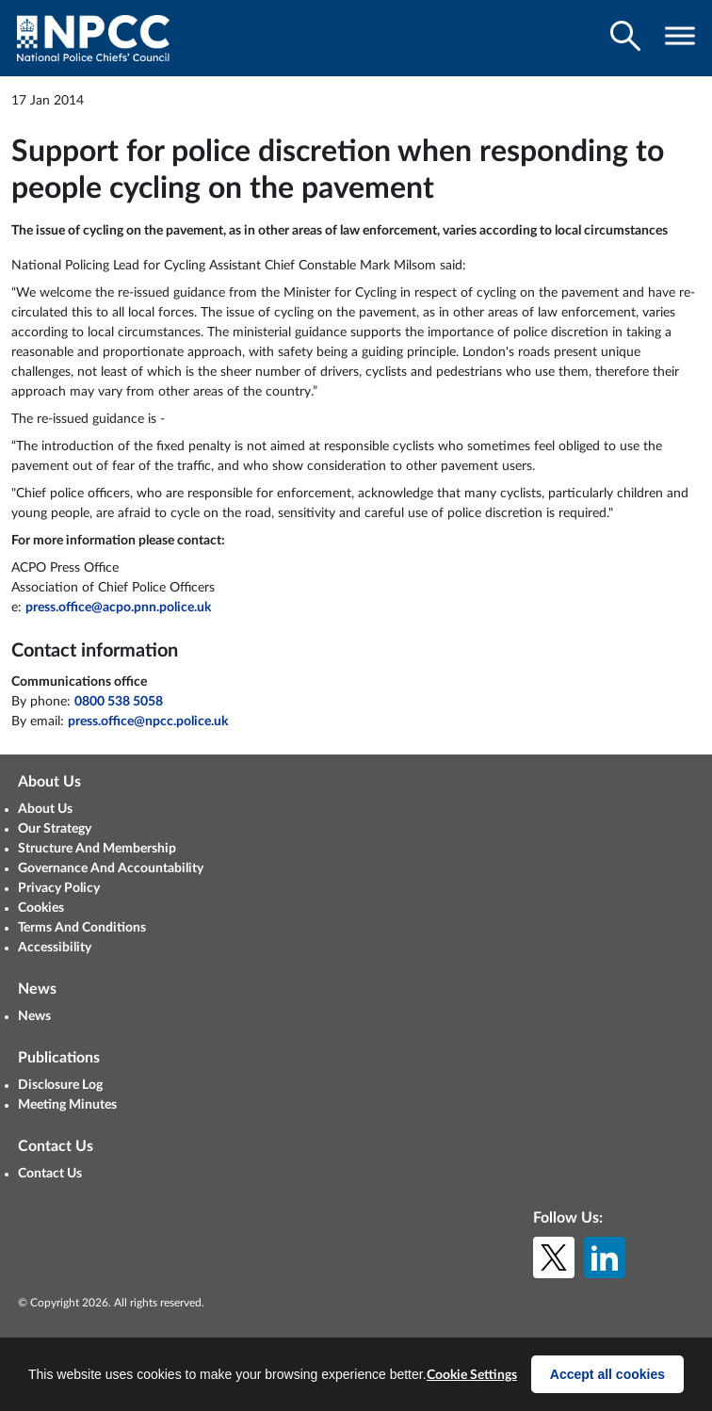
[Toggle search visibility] (625, 36)
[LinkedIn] (604, 1257)
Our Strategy (54, 828)
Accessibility (54, 947)
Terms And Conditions (82, 927)
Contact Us (50, 1173)
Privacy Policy (59, 888)
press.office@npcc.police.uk (148, 721)
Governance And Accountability (110, 868)
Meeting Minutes (67, 1104)
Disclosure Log (60, 1085)
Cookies (41, 908)
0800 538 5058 (118, 701)
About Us (45, 809)
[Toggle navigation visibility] (680, 36)
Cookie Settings (472, 1375)
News (34, 1016)
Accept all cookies (607, 1374)
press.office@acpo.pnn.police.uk (118, 607)
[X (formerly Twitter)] (553, 1257)
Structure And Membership (97, 848)
